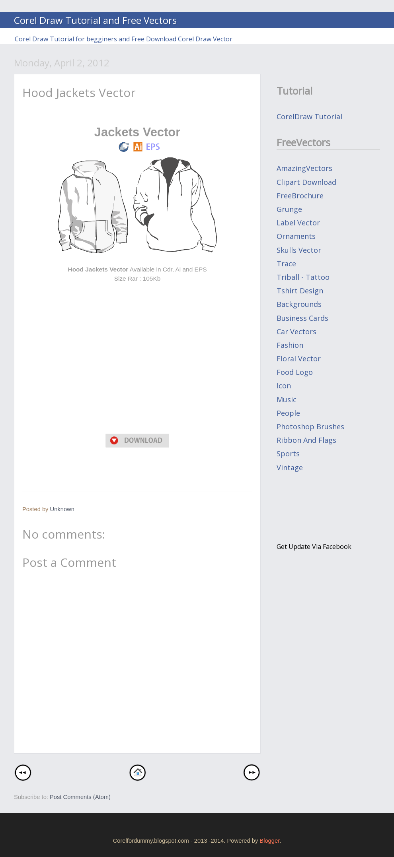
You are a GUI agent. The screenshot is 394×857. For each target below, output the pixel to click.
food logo (295, 372)
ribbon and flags (306, 440)
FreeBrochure (300, 195)
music (286, 399)
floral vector (299, 358)
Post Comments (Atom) (80, 797)
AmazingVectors (304, 168)
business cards (302, 318)
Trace (286, 263)
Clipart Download (306, 182)
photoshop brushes (310, 426)
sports (288, 453)
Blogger (269, 841)
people (288, 413)
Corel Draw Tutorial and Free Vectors (95, 20)
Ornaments (296, 236)
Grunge (289, 209)
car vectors (296, 331)
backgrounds (299, 304)
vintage (290, 467)
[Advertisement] (137, 296)
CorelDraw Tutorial (309, 116)
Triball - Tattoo (303, 277)
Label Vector (298, 222)
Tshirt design (300, 290)
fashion (290, 345)
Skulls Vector (299, 250)
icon (284, 385)
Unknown (62, 509)
